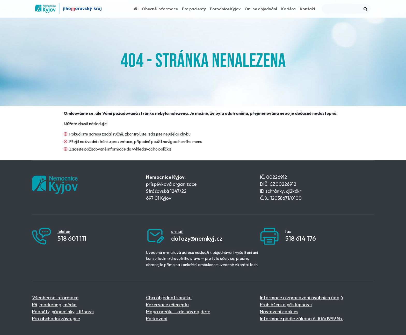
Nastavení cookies (279, 312)
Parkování (156, 319)
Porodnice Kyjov (225, 8)
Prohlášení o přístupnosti (286, 305)
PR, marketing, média (54, 305)
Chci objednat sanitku (169, 298)
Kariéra (288, 8)
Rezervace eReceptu (167, 305)
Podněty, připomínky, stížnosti (63, 312)
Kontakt (307, 8)
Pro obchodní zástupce (56, 319)
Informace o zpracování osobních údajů (301, 298)
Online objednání (261, 8)
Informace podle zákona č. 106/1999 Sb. (301, 319)
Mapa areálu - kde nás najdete (178, 312)
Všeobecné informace (55, 298)
